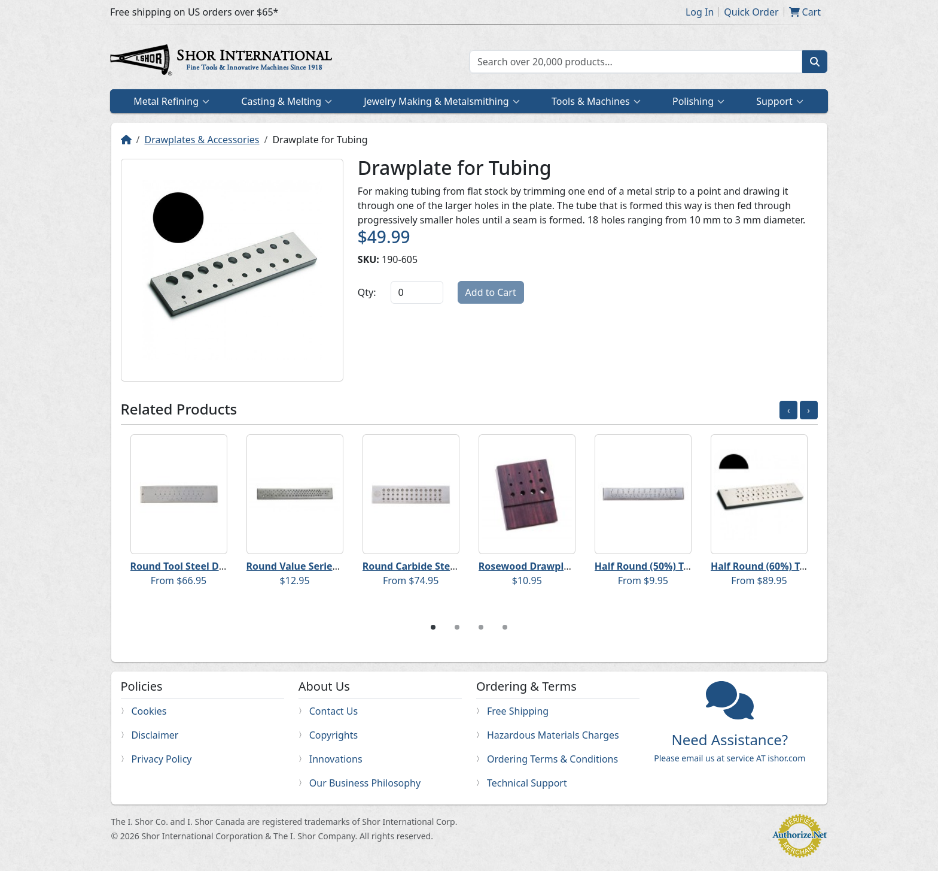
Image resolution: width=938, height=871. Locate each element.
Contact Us (333, 711)
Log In (700, 12)
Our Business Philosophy (365, 783)
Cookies (149, 711)
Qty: (367, 292)
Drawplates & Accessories (201, 139)
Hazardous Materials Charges (553, 735)
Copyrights (333, 735)
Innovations (336, 759)
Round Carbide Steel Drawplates (439, 566)
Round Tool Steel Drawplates (198, 566)
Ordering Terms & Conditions (552, 759)
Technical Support (527, 783)
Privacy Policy (162, 759)
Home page (223, 62)
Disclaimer (155, 735)
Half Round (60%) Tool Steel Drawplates (804, 566)
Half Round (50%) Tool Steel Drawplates (688, 566)
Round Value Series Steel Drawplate (331, 566)
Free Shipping (518, 711)
